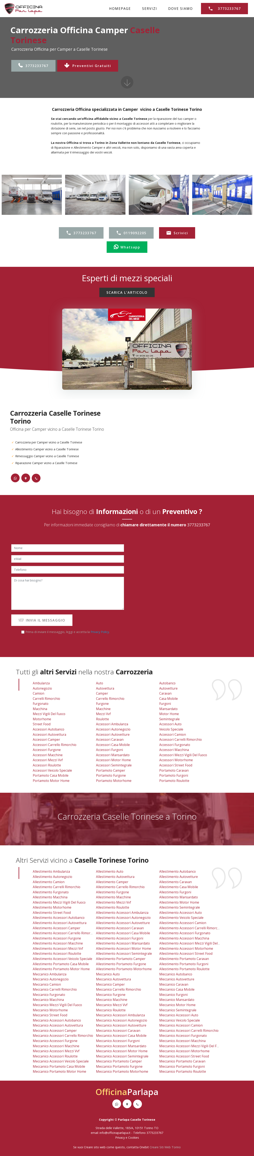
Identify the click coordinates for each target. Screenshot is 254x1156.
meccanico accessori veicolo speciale (61, 1061)
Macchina (40, 709)
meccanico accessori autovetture (121, 1025)
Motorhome (42, 719)
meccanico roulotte (111, 1010)
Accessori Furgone (47, 750)
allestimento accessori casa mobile (123, 933)
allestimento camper (112, 882)
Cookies (133, 1138)
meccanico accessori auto (178, 1015)
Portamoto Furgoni (173, 775)
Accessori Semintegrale (114, 765)
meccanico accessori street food (184, 1056)
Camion (38, 693)
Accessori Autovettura (49, 734)
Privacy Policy (100, 632)
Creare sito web (95, 1147)
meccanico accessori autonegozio (121, 1020)
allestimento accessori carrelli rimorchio (190, 928)
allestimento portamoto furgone (121, 964)
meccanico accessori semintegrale (122, 1056)
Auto (99, 683)
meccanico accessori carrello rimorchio (63, 1035)
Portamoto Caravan (174, 770)
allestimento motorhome (52, 907)
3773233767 (33, 65)
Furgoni (165, 703)
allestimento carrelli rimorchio (56, 887)
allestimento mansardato (178, 897)
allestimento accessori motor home (123, 948)
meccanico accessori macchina (182, 1041)
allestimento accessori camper (56, 928)
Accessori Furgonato (174, 745)
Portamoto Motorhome (113, 781)
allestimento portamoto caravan (184, 959)
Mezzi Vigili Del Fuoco (49, 714)
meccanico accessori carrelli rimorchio (189, 1030)
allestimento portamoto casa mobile (61, 964)
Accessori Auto (170, 724)
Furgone (102, 703)
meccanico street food (50, 1015)
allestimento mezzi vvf (113, 902)
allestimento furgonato (51, 892)
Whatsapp (127, 247)
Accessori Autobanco (48, 729)
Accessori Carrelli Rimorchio (180, 739)
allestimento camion (48, 882)
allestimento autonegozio (52, 877)
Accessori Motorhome (176, 760)
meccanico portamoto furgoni (182, 1066)
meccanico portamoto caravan (182, 1061)
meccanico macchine (111, 1000)
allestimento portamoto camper (120, 959)
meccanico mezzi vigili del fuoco (57, 1005)
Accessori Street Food (175, 765)
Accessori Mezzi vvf (48, 760)
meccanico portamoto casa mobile (59, 1066)
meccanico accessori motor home (122, 1051)
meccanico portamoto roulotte (182, 1071)
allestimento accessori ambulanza (122, 912)
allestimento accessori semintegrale (124, 953)
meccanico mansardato (176, 1000)
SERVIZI (149, 8)
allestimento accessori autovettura (59, 923)
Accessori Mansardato (113, 755)
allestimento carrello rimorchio (120, 887)
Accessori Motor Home (113, 760)
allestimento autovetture (178, 877)
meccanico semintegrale (177, 1010)
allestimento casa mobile (178, 887)
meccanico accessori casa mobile (121, 1035)
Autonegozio (42, 688)
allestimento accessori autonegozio (123, 917)
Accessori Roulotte (47, 765)
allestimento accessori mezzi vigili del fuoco (193, 943)
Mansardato (168, 709)
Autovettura (105, 688)
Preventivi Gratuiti (87, 65)
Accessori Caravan (110, 739)
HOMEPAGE (120, 8)
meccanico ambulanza (49, 974)
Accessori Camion (172, 734)
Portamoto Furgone (111, 775)
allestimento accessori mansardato (123, 943)
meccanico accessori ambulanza (120, 1015)
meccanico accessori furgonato (183, 1035)
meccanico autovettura (113, 979)
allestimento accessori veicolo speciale (62, 959)
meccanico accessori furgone (55, 1041)
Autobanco (167, 683)
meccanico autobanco (175, 974)
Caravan (165, 693)
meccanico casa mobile (177, 989)
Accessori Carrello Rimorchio (54, 745)
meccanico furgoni (173, 995)
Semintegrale (169, 719)
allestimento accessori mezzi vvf (58, 948)
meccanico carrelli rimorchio (55, 989)
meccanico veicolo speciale (179, 1020)
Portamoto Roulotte (174, 781)
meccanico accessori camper (55, 1030)
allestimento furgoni (175, 892)
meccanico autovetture (176, 979)
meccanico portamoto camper (119, 1061)
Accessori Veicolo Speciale (52, 770)
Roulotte (102, 719)
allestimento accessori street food (185, 953)
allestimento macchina (50, 897)
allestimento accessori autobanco (59, 917)
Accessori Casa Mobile (113, 745)
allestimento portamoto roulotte (184, 969)
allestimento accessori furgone (57, 938)
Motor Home (169, 714)
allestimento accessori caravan (120, 928)
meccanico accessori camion (181, 1025)
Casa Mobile (168, 698)
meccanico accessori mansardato (121, 1046)
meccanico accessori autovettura (58, 1025)
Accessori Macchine (48, 755)
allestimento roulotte (112, 907)
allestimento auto (109, 871)
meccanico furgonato (49, 995)
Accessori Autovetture (113, 734)
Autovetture (168, 688)
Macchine (103, 709)
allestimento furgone (112, 892)
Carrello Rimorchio (110, 698)
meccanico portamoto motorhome (122, 1071)
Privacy (120, 1138)
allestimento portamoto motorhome (124, 969)
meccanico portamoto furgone (119, 1066)
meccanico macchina (48, 1000)
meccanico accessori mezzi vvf (56, 1051)
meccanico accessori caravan (118, 1030)
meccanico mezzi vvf (112, 1005)
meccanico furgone (110, 995)
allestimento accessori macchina (184, 938)
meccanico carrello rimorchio (118, 989)
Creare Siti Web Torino (165, 1147)
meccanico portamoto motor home (59, 1071)
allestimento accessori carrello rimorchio (65, 933)
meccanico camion (47, 984)
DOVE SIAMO (180, 8)
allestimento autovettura (115, 877)
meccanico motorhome (50, 1010)
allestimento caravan (175, 882)
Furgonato (40, 703)
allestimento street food (52, 912)
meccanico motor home (177, 1005)
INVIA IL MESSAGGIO (41, 620)
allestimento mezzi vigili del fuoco (59, 902)
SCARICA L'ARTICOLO (127, 292)
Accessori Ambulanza (112, 724)
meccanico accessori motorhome (184, 1051)
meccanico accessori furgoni (118, 1041)
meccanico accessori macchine (56, 1046)
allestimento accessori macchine (58, 943)
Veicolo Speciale (171, 729)
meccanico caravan (173, 984)
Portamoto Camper (110, 770)
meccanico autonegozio (51, 979)
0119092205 (131, 233)
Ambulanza (41, 683)
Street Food (42, 724)
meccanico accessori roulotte (55, 1056)
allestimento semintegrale (179, 907)
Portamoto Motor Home (51, 781)
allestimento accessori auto (180, 912)
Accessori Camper (46, 739)
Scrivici (177, 233)
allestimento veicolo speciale (181, 917)
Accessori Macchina (174, 750)
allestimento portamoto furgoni (183, 964)
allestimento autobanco (177, 871)
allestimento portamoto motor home (61, 969)
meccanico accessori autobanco (57, 1020)
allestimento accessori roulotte (57, 953)
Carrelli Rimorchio (46, 698)
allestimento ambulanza (51, 871)
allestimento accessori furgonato (184, 933)
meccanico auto (108, 974)
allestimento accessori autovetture (123, 923)
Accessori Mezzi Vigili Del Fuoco (183, 755)
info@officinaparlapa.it (115, 1133)
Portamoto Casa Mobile (50, 775)
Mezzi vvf (103, 714)
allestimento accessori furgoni (119, 938)
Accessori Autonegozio (113, 729)
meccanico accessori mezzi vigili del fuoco (191, 1046)
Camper (102, 693)
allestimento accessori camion (182, 923)
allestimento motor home (179, 902)
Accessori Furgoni (109, 750)
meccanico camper (110, 984)
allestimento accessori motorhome (186, 948)
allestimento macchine (113, 897)
